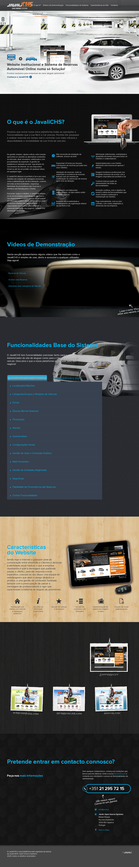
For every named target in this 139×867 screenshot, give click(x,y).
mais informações (31, 775)
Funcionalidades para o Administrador (27, 378)
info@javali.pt (104, 810)
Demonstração (120, 774)
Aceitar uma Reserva (17, 280)
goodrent (109, 656)
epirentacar (69, 699)
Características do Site (100, 5)
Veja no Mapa (104, 830)
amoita (111, 699)
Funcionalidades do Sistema (77, 5)
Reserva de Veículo (17, 273)
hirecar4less (26, 699)
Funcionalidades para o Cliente (67, 378)
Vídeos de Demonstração (53, 5)
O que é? (37, 5)
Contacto (114, 5)
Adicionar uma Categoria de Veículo (24, 286)
